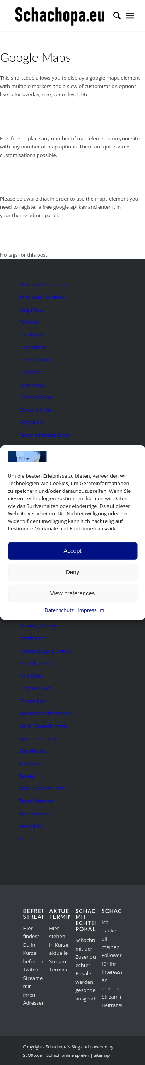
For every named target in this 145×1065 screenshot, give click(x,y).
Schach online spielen (67, 1055)
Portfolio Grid (35, 663)
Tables (26, 775)
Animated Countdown (44, 284)
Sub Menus (32, 750)
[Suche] (113, 15)
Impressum (91, 609)
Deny (72, 572)
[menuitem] (113, 15)
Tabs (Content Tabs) (42, 788)
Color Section (34, 359)
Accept (73, 550)
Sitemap (102, 1055)
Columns (29, 372)
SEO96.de (32, 1055)
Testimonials (34, 813)
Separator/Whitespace (45, 713)
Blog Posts (31, 309)
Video (25, 838)
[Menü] (130, 15)
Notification (32, 638)
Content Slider (36, 409)
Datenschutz (59, 609)
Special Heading (37, 738)
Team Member (36, 800)
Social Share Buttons (43, 725)
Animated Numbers (42, 296)
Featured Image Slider (45, 434)
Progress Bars (35, 688)
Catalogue (31, 334)
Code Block (32, 347)
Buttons (28, 322)
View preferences (72, 593)
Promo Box (32, 700)
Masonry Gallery (38, 625)
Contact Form (35, 397)
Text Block (31, 826)
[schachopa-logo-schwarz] (60, 15)
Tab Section (32, 763)
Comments (32, 384)
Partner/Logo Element (45, 650)
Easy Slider (31, 422)
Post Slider (31, 675)
